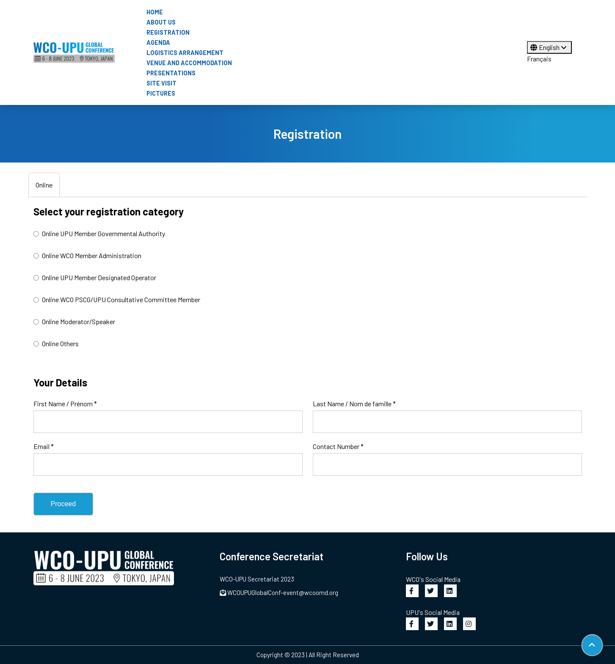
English (549, 47)
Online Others (56, 343)
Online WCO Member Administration (87, 255)
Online (44, 185)
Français (539, 59)
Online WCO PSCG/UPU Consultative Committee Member (116, 299)
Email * (43, 446)
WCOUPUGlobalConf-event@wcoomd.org (279, 592)
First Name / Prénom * (65, 404)
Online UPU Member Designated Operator (94, 277)
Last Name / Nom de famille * (354, 404)
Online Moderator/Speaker (74, 321)
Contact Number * (338, 446)
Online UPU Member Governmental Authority (99, 233)
